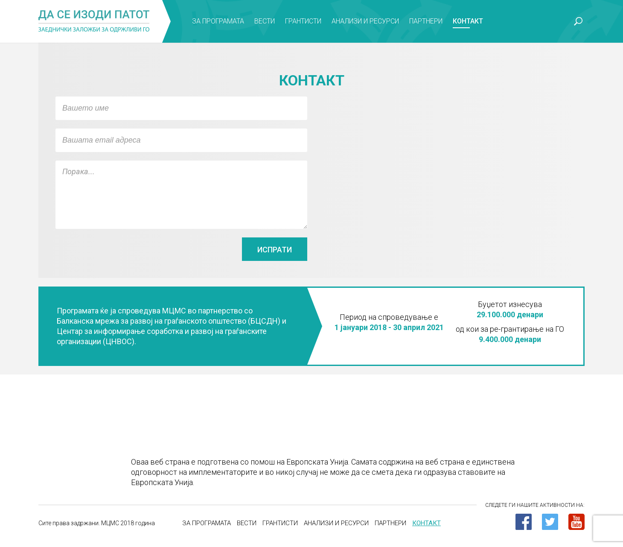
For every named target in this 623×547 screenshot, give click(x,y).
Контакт (468, 21)
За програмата (218, 21)
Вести (264, 21)
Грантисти (303, 21)
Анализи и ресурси (365, 21)
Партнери (426, 21)
